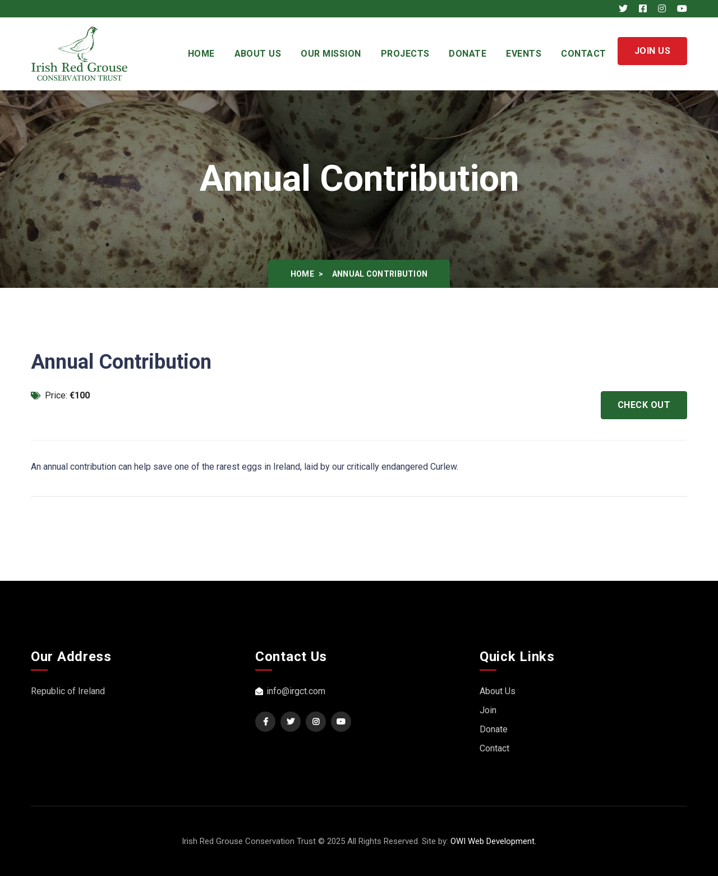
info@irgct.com (290, 691)
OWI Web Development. (493, 841)
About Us (258, 53)
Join (488, 710)
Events (523, 53)
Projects (405, 53)
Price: (60, 395)
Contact (583, 53)
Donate (467, 53)
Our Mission (331, 53)
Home (201, 53)
